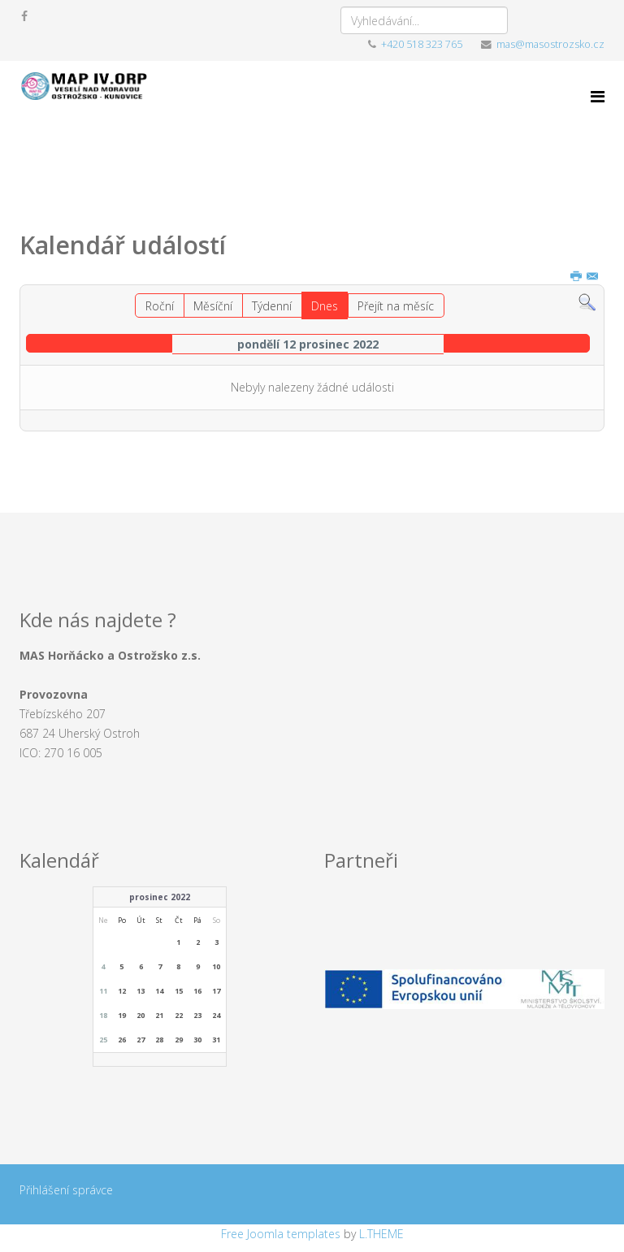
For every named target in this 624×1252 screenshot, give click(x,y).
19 (122, 1015)
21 (159, 1015)
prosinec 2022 (159, 897)
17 (216, 991)
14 (159, 991)
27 (140, 1039)
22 (179, 1015)
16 (197, 991)
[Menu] (597, 96)
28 (159, 1039)
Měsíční (212, 306)
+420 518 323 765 (421, 44)
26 (122, 1039)
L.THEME (381, 1233)
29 (179, 1039)
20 (140, 1015)
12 (122, 991)
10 (216, 966)
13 (140, 991)
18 (103, 1015)
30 (197, 1039)
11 (103, 991)
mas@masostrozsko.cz (550, 44)
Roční (159, 306)
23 (197, 1015)
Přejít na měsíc (396, 306)
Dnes (324, 306)
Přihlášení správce (66, 1190)
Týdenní (272, 306)
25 (103, 1039)
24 (216, 1015)
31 (216, 1039)
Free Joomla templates (280, 1233)
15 (179, 991)
